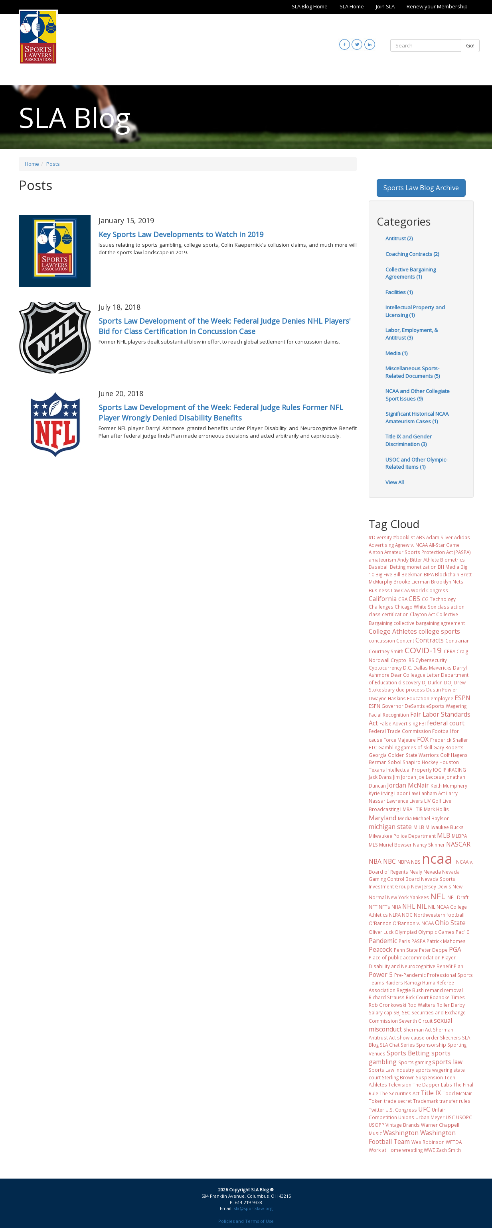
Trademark (425, 1101)
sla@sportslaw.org (253, 1208)
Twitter (376, 1109)
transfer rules (454, 1101)
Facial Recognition (389, 714)
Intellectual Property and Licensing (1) (415, 311)
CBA (402, 599)
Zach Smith (448, 1150)
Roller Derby (451, 1005)
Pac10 (462, 932)
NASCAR (458, 844)
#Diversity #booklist (392, 537)
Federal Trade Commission (400, 731)
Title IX (431, 1092)
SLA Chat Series (397, 1044)
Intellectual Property (409, 769)
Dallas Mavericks (432, 667)
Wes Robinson (428, 1142)
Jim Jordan (404, 777)
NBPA (403, 862)
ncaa (437, 858)
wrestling (412, 1150)
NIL (422, 906)
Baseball (379, 567)
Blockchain (447, 574)
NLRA (395, 915)
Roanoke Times (447, 997)
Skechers (450, 1037)
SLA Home (352, 6)
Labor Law (406, 793)
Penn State (406, 950)
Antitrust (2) (399, 238)
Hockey (430, 762)
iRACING (457, 769)
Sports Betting (408, 1053)
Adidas (462, 537)
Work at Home (385, 1150)
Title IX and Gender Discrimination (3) (408, 440)
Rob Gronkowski (387, 1005)
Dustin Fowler (441, 689)
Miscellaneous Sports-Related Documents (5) (412, 372)
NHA (396, 907)
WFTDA (454, 1142)
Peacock (380, 949)
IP (445, 769)
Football (441, 731)
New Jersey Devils (431, 886)
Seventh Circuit (416, 1021)
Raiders (394, 982)
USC (450, 1117)
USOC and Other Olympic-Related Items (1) (416, 463)
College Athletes (393, 631)
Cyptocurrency (385, 667)
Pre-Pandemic (410, 975)
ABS (420, 537)
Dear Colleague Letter (415, 675)
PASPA (418, 941)
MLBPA (459, 836)
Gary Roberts (448, 747)
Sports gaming (414, 1062)
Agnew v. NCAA (411, 545)
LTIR (418, 809)
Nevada (432, 871)
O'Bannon (380, 923)
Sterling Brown (398, 1077)
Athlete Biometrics (444, 559)
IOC (437, 769)
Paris (404, 941)
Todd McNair (457, 1093)
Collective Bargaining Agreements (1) (410, 273)
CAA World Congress (424, 590)
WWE (429, 1150)
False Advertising (398, 723)
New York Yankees (408, 897)
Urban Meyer (430, 1117)
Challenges (381, 606)
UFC (424, 1109)
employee (442, 698)
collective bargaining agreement (429, 623)
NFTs (384, 907)
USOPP (376, 1125)
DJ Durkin (432, 682)
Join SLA (385, 6)
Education (418, 698)
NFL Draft (457, 897)
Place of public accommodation (405, 957)
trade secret (398, 1101)
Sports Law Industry (391, 1070)
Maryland (382, 817)
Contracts (429, 640)
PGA (455, 949)
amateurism (382, 559)
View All (394, 482)
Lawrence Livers (405, 801)
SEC (406, 1012)
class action (450, 606)
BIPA (429, 574)
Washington (401, 1132)
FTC (373, 747)
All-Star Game (444, 545)
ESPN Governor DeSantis (397, 706)
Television (399, 1084)
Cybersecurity (431, 660)
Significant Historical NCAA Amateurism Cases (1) (417, 417)
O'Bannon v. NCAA (413, 923)
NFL (437, 896)
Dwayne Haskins (387, 698)
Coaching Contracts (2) (412, 253)
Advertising (381, 545)
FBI (422, 723)
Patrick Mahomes (446, 941)
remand (434, 990)
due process (410, 689)
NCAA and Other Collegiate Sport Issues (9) (417, 394)
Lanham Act (432, 793)
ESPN (462, 698)
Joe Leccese (430, 777)
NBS (416, 862)
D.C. (407, 667)
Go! (470, 45)
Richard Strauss (387, 997)
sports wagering (433, 1070)
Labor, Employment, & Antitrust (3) (411, 333)
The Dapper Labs (432, 1084)
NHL (408, 906)
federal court (445, 723)
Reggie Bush (410, 990)
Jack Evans (380, 777)
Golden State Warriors (413, 755)
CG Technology (439, 599)
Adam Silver (439, 537)
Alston (376, 552)
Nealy (415, 871)
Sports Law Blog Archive (421, 187)
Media (405, 818)
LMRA (406, 809)
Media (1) (396, 353)
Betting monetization (413, 567)
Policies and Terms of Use (246, 1221)
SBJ (397, 1012)
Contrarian (457, 640)
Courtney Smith (386, 651)
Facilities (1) (399, 292)
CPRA (449, 651)
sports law (447, 1061)
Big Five (383, 574)
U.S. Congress (401, 1109)
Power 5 (381, 974)
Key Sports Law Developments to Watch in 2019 (181, 234)
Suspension (429, 1077)
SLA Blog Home (310, 6)
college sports (439, 631)
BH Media (448, 567)
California (383, 598)
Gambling (389, 747)
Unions (406, 1117)
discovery (409, 682)
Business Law (384, 590)
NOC (407, 915)
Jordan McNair (408, 785)
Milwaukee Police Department (402, 836)
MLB (443, 835)
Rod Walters (421, 1005)
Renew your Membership (437, 6)
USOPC (464, 1117)
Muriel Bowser (395, 844)
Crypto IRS (402, 660)
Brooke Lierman (411, 581)
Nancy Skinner (429, 844)
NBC (389, 861)
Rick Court (417, 997)
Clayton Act (422, 614)
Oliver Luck (381, 932)
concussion (382, 640)
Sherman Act (417, 1029)
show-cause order (418, 1037)
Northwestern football (439, 915)
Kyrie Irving (381, 793)
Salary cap (380, 1012)
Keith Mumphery (449, 785)
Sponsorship (431, 1044)
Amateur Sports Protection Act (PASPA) (427, 552)
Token (376, 1101)
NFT (373, 907)
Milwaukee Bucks (444, 827)
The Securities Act (399, 1093)
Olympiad (406, 932)
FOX (423, 739)
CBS (414, 598)
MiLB (418, 827)
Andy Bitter (409, 559)
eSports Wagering (446, 706)
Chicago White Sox (415, 606)
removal (453, 990)
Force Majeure (399, 740)
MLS (373, 844)
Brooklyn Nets (447, 581)
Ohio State (450, 922)
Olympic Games (436, 932)
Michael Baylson (431, 818)
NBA (375, 861)
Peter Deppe (433, 950)
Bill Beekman (408, 574)
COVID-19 (423, 650)
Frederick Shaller (449, 740)
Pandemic (383, 940)
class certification (389, 614)
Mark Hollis (436, 809)
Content (405, 640)
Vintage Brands (402, 1125)
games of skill (416, 747)
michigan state (390, 826)
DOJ (448, 682)
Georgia (378, 755)
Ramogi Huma (419, 982)
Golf (445, 755)
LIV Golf (432, 801)
